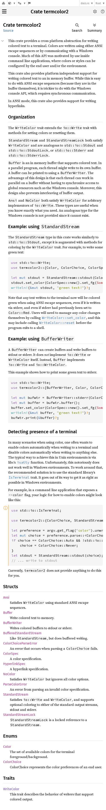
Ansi (6, 597)
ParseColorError (15, 684)
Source (8, 31)
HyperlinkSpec (14, 664)
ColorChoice (12, 762)
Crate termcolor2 (49, 12)
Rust (98, 3)
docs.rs (85, 3)
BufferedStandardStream (22, 633)
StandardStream (15, 694)
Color (7, 747)
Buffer (7, 613)
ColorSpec (11, 654)
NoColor (9, 674)
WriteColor (11, 789)
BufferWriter (12, 623)
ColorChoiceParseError (20, 643)
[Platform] (22, 3)
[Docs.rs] (3, 3)
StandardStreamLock (19, 715)
